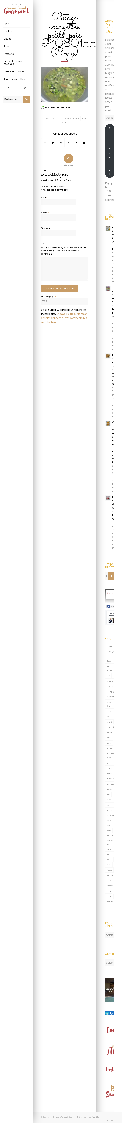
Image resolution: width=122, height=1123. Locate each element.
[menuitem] (16, 24)
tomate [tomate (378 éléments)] (110, 885)
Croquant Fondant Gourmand (65, 1115)
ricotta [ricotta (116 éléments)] (109, 870)
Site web (45, 228)
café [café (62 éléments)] (108, 675)
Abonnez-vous (109, 151)
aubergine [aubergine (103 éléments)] (110, 651)
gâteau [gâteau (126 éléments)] (109, 763)
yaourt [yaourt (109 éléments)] (109, 896)
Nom (44, 197)
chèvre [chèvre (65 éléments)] (110, 711)
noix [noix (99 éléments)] (108, 794)
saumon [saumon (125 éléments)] (110, 875)
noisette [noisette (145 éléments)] (110, 789)
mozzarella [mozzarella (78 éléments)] (110, 784)
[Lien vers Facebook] (8, 88)
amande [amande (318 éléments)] (110, 646)
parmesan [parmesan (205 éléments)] (110, 810)
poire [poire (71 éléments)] (109, 830)
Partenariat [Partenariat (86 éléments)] (110, 815)
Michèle (64, 122)
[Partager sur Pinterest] (68, 142)
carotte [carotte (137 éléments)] (110, 686)
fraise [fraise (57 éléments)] (109, 743)
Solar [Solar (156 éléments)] (109, 880)
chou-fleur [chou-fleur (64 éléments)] (109, 704)
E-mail (45, 212)
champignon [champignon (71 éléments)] (110, 691)
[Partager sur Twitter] (53, 142)
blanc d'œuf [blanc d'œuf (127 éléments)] (109, 659)
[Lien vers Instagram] (25, 88)
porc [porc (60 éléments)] (109, 854)
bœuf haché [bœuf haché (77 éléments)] (109, 668)
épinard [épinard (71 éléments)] (110, 901)
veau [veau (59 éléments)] (109, 891)
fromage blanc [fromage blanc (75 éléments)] (110, 755)
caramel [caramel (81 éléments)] (110, 681)
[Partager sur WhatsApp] (61, 142)
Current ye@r (48, 296)
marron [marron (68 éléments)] (110, 773)
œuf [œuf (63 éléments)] (108, 907)
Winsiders (96, 1115)
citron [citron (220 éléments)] (109, 716)
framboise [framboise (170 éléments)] (110, 748)
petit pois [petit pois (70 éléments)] (109, 822)
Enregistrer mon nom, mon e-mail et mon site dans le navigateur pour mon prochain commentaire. (63, 250)
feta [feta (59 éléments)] (108, 737)
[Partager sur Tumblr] (76, 142)
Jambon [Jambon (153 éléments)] (110, 768)
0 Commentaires (69, 118)
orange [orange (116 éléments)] (110, 805)
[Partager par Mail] (84, 142)
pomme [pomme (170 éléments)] (110, 835)
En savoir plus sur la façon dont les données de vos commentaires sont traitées (64, 318)
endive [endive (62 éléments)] (109, 732)
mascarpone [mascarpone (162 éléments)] (110, 778)
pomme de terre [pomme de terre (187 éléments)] (110, 844)
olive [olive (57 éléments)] (109, 799)
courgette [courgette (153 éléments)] (110, 727)
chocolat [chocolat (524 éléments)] (110, 696)
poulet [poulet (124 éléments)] (109, 859)
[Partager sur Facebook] (45, 142)
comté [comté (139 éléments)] (109, 722)
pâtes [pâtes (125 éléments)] (109, 865)
